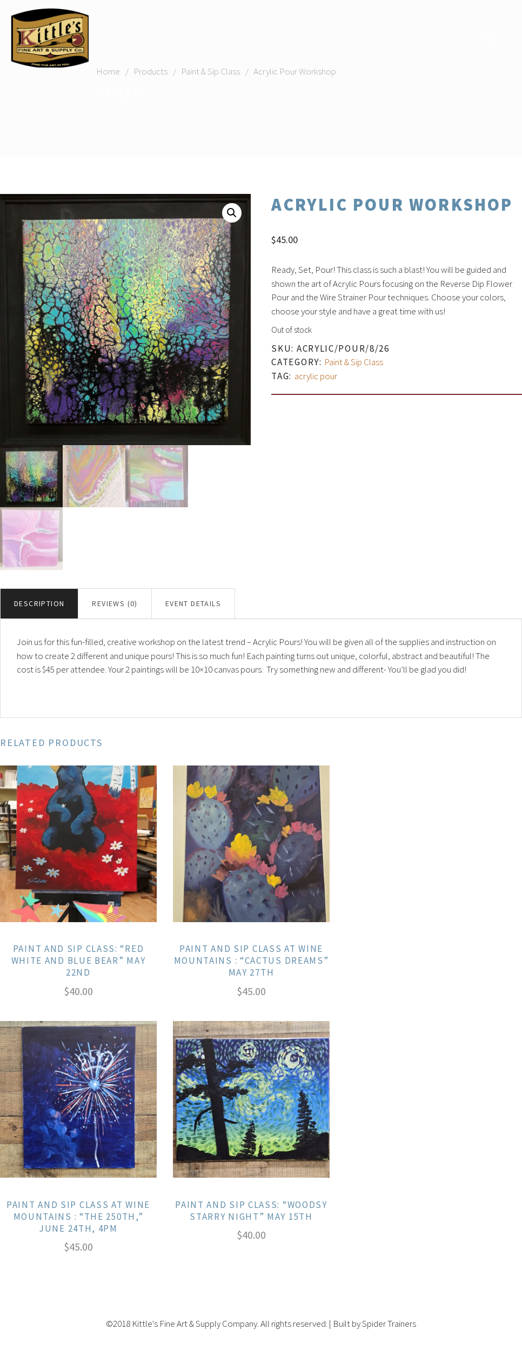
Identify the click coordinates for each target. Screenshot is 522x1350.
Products (150, 71)
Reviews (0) (114, 604)
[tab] (39, 604)
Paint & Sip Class (210, 71)
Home (108, 71)
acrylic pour (316, 376)
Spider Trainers (389, 1323)
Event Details (193, 604)
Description (39, 604)
